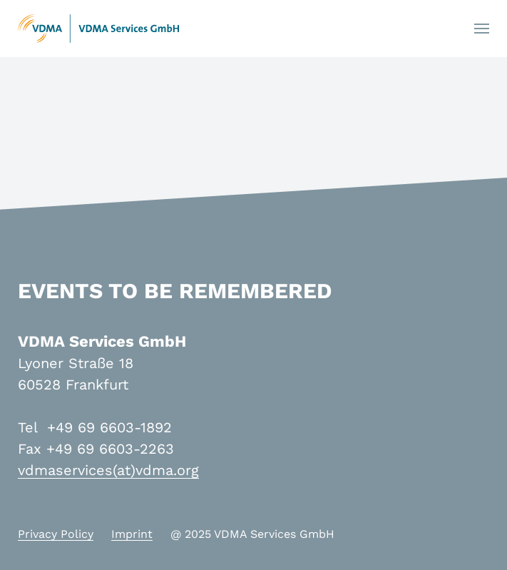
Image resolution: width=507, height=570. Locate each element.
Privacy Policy (55, 534)
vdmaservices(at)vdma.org (108, 470)
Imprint (132, 534)
